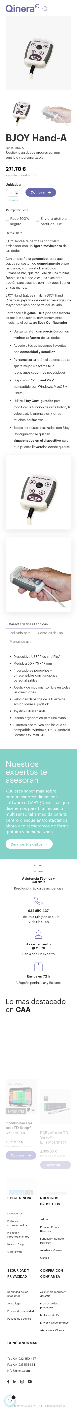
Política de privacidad (20, 1311)
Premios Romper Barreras (50, 1229)
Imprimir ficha (17, 210)
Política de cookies (19, 1318)
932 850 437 (38, 910)
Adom (44, 1219)
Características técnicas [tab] (28, 624)
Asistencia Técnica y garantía (53, 1293)
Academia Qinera (51, 1250)
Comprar (38, 192)
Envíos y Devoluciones (54, 1322)
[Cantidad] (13, 193)
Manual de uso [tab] (20, 641)
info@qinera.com (18, 1370)
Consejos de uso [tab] (50, 632)
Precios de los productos (49, 1305)
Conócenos (15, 1213)
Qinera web (14, 1251)
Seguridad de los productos (17, 1293)
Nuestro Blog (15, 1244)
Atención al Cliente (52, 1330)
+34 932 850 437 (24, 1358)
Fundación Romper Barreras (52, 1240)
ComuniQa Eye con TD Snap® (19, 1153)
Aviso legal (14, 1303)
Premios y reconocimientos (18, 1234)
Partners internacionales (17, 1223)
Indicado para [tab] (20, 632)
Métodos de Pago (51, 1315)
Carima (44, 1257)
